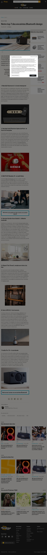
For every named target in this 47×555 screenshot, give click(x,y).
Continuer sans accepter (33, 56)
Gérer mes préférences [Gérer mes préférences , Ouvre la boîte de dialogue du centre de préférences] (15, 75)
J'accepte (33, 75)
